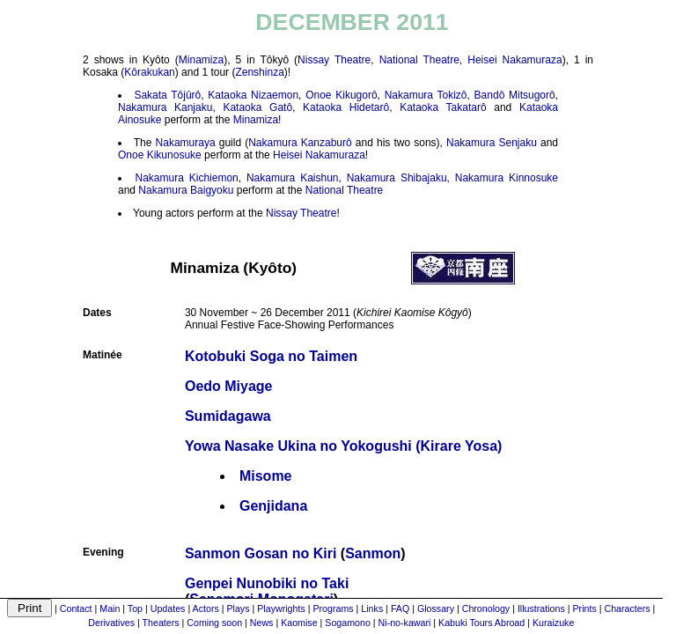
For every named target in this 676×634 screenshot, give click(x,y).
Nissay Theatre (334, 60)
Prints (585, 608)
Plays (237, 608)
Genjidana (273, 505)
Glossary (435, 608)
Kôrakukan (149, 72)
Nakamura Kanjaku (165, 107)
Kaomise (299, 622)
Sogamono (348, 622)
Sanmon (372, 553)
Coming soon (214, 622)
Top (135, 608)
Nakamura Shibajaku (397, 178)
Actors (206, 608)
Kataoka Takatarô (443, 107)
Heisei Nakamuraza (514, 60)
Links (372, 608)
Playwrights (281, 608)
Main (109, 608)
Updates (168, 608)
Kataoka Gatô (257, 107)
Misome (265, 475)
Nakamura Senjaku (491, 142)
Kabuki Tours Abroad (481, 622)
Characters (627, 608)
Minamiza (201, 60)
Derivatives (111, 622)
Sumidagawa (228, 416)
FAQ (400, 608)
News (262, 622)
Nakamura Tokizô (426, 95)
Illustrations (541, 608)
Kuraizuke (553, 622)
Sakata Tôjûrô (167, 95)
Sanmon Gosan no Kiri (260, 553)
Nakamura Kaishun (292, 178)
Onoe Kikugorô (341, 95)
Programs (332, 608)
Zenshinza (259, 72)
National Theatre (419, 60)
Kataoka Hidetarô (346, 107)
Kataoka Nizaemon (253, 95)
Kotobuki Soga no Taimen (271, 356)
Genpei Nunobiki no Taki (267, 583)
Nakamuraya (186, 142)
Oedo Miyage (229, 386)
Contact (76, 608)
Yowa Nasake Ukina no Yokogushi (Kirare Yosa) (343, 446)
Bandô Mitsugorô (514, 95)
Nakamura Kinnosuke (506, 178)
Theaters (161, 622)
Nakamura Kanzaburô (300, 142)
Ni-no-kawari (404, 622)
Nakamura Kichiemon (187, 178)
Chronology (486, 608)
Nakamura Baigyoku (185, 190)
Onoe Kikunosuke (160, 155)
